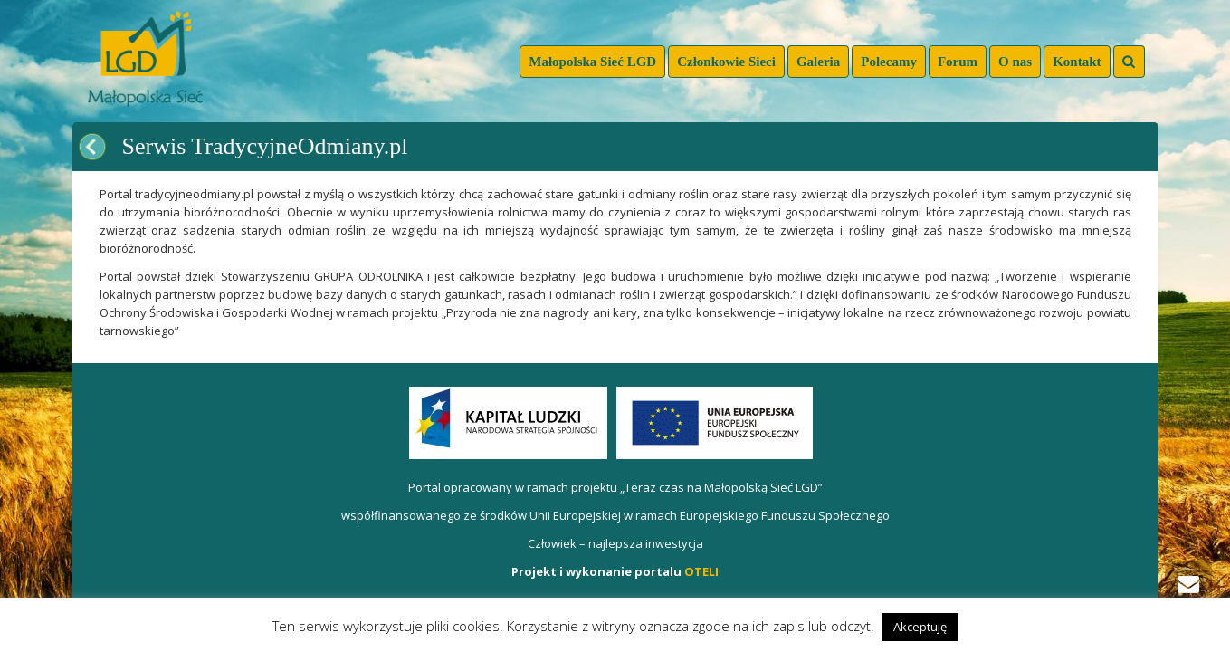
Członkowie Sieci (726, 61)
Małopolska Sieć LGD (592, 61)
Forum (957, 61)
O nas (1015, 61)
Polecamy (889, 61)
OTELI (701, 571)
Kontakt (1077, 61)
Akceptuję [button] (920, 626)
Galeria (818, 61)
